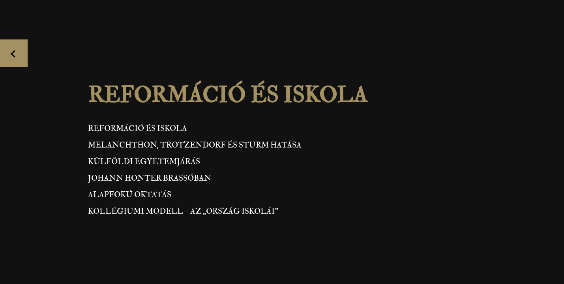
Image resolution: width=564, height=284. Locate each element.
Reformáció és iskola (137, 128)
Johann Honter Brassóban (149, 178)
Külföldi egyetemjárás (144, 161)
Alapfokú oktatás (129, 195)
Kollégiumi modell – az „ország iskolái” (183, 211)
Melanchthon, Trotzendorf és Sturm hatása (195, 145)
